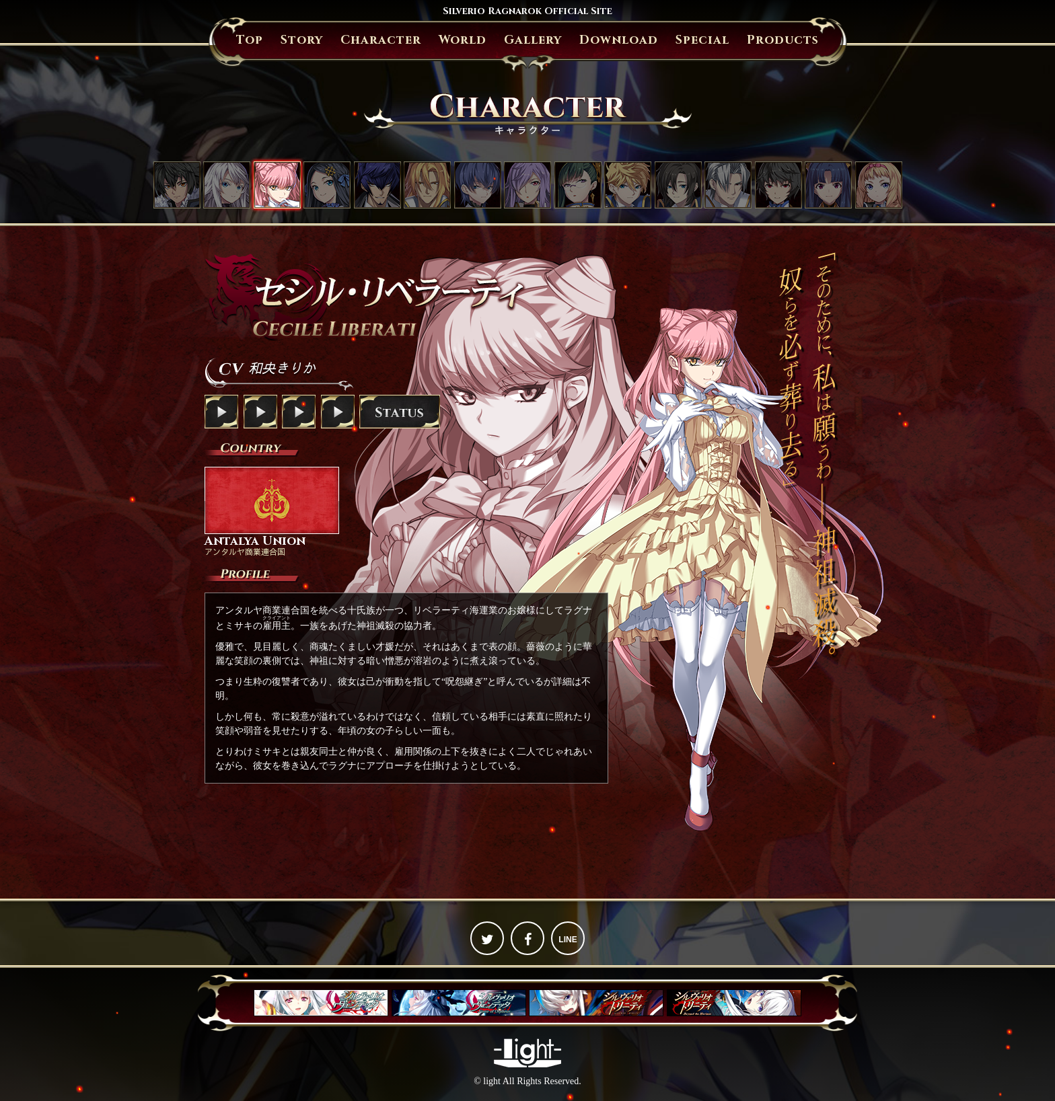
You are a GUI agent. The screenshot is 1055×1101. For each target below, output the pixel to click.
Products (783, 40)
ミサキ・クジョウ (226, 184)
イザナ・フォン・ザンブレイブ (527, 184)
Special (702, 40)
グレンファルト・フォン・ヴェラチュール (427, 184)
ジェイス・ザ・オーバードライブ (377, 184)
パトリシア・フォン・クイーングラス (878, 184)
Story (302, 40)
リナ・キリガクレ (828, 184)
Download (618, 40)
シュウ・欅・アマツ (778, 184)
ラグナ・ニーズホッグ (177, 184)
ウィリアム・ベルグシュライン (728, 184)
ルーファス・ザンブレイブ (627, 184)
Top (249, 40)
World (462, 40)
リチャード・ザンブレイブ (678, 184)
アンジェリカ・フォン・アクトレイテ (327, 184)
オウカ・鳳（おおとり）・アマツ (578, 184)
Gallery (533, 40)
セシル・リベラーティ (277, 184)
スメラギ (477, 184)
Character (380, 40)
